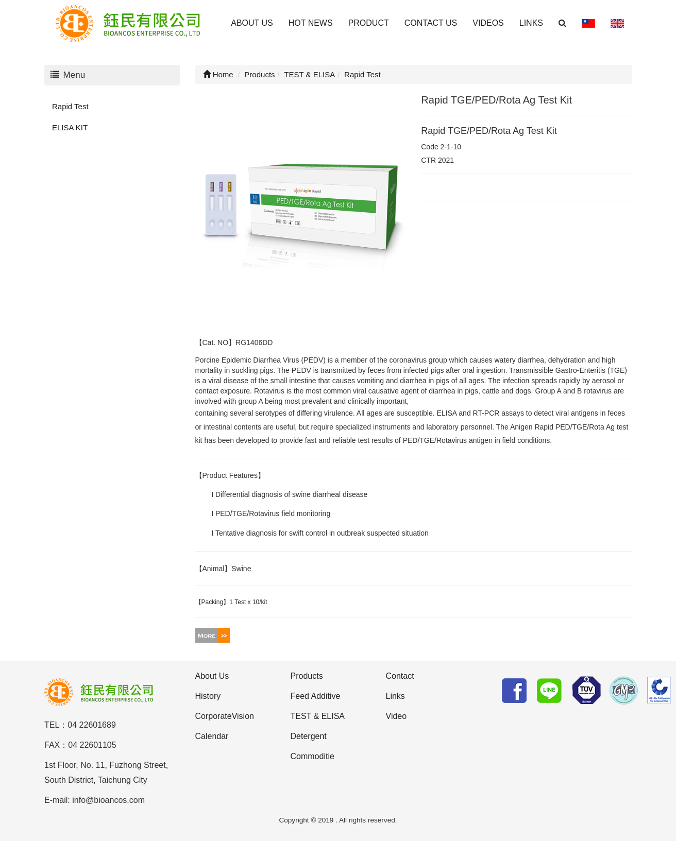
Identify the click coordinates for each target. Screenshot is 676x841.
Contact (400, 676)
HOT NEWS (311, 23)
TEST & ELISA (318, 716)
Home (218, 74)
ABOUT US (252, 23)
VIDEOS (487, 23)
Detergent (309, 736)
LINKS (531, 23)
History (208, 696)
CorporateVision (224, 716)
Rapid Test (70, 106)
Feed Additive (316, 696)
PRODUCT (368, 23)
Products (307, 676)
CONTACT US (431, 23)
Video (396, 716)
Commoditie (312, 756)
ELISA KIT (70, 127)
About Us (212, 676)
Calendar (212, 736)
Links (395, 696)
